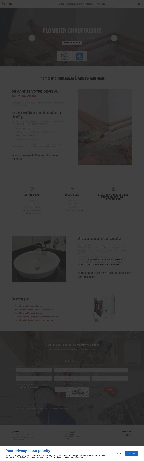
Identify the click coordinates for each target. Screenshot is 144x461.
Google (73, 457)
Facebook (79, 457)
